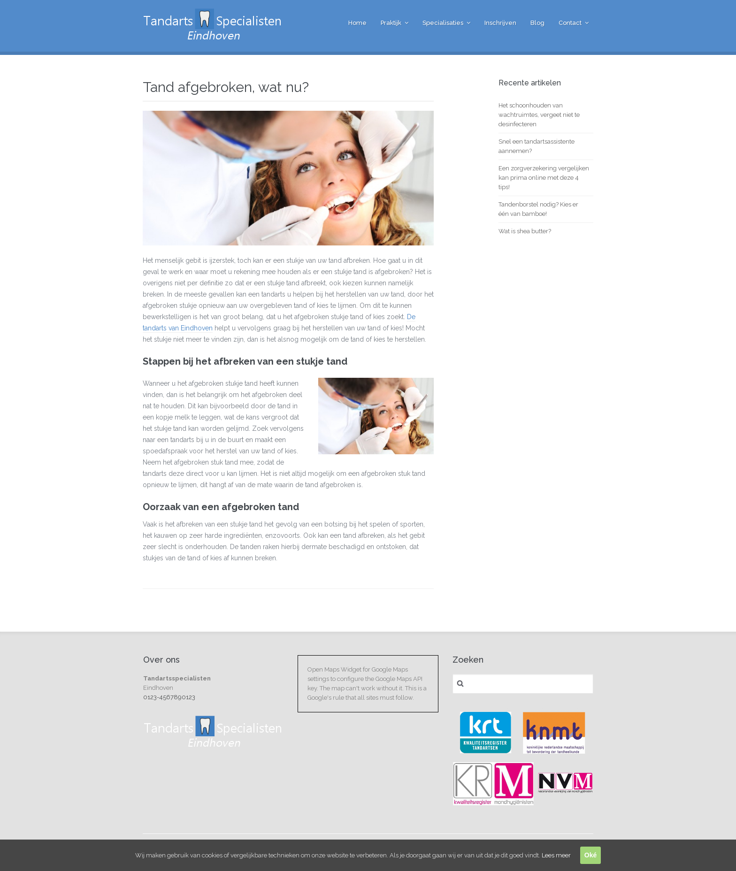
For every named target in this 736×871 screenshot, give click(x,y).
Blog (537, 22)
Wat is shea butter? (524, 231)
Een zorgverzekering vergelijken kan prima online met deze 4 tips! (543, 178)
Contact (570, 22)
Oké (590, 855)
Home (357, 22)
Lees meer (556, 855)
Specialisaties (442, 22)
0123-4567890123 (169, 697)
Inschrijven (500, 22)
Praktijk (391, 22)
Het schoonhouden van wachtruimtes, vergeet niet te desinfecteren (539, 115)
